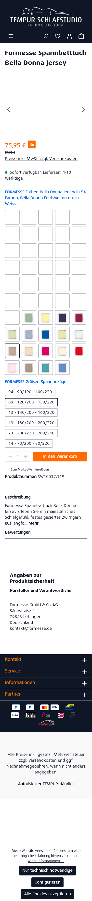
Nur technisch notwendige (47, 870)
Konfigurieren (47, 882)
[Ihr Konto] (69, 36)
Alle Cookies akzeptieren (47, 894)
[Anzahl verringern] (10, 456)
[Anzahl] (18, 456)
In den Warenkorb (60, 456)
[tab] (45, 510)
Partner (13, 694)
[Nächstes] (83, 109)
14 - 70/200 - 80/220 (29, 443)
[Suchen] (46, 36)
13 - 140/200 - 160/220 (31, 412)
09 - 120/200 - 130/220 (31, 402)
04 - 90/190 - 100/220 (30, 391)
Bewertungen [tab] (45, 532)
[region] (46, 109)
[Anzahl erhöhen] (26, 456)
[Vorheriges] (8, 109)
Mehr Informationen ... (46, 861)
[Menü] (11, 36)
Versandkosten (42, 760)
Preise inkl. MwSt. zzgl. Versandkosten (41, 158)
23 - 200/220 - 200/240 (31, 433)
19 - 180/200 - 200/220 (31, 422)
